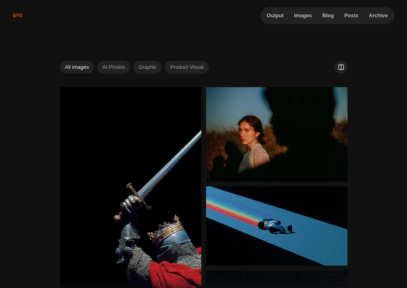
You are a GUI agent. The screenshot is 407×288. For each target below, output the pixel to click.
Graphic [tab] (148, 67)
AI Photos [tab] (113, 67)
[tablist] (134, 67)
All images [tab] (77, 67)
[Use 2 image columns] (341, 67)
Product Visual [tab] (187, 67)
